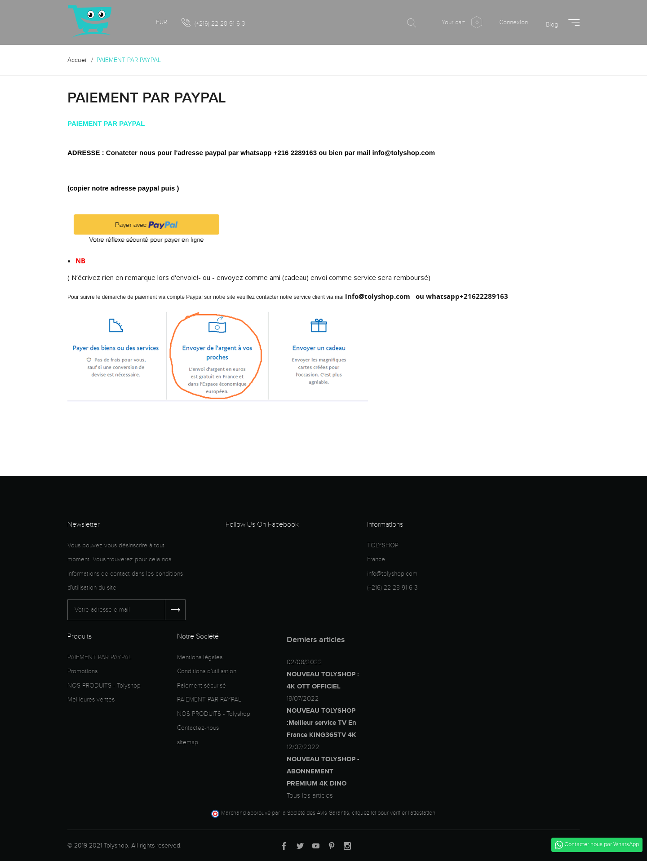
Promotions (82, 671)
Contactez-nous (198, 728)
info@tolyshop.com (392, 573)
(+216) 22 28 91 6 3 (213, 23)
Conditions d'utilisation (206, 671)
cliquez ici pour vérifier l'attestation (393, 813)
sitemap (187, 742)
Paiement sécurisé (201, 685)
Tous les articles (310, 795)
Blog (552, 24)
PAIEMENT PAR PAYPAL (99, 657)
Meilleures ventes (91, 699)
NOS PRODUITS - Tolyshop (104, 685)
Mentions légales (199, 657)
